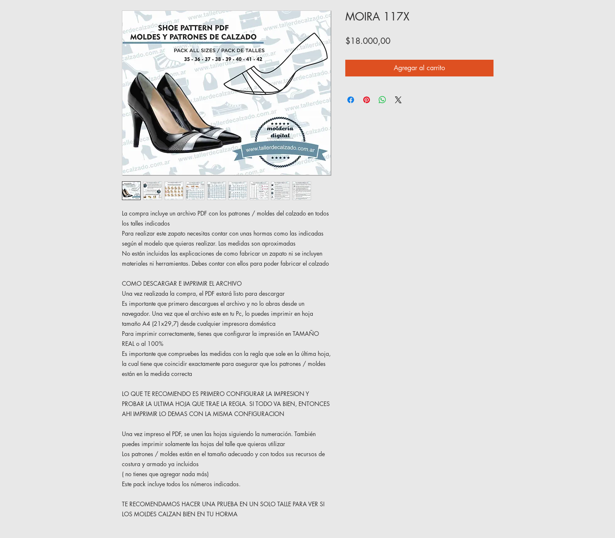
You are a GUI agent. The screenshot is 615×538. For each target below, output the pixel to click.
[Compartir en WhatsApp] (382, 100)
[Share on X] (398, 100)
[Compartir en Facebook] (351, 100)
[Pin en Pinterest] (367, 100)
